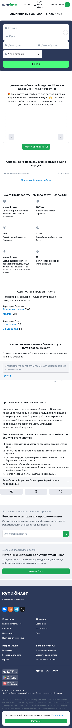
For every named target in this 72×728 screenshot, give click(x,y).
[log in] (67, 4)
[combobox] (36, 28)
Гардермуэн (10, 324)
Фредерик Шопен (13, 309)
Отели (26, 4)
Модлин (7, 313)
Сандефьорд (10, 328)
